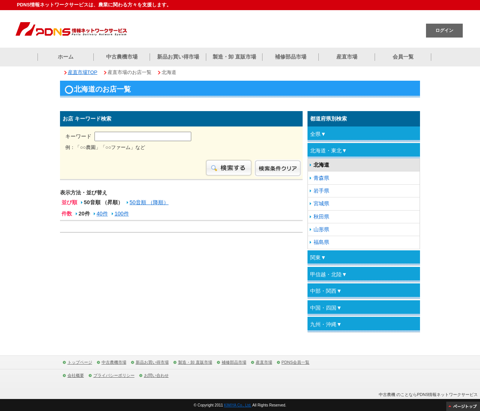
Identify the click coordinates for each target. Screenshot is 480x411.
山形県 (321, 229)
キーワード (128, 136)
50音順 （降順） (149, 203)
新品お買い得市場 (178, 57)
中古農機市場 (122, 57)
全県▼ (318, 134)
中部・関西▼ (326, 291)
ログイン (444, 30)
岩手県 (321, 191)
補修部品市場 (290, 57)
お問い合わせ (156, 375)
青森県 (321, 178)
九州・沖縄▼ (326, 324)
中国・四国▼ (326, 308)
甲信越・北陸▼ (328, 274)
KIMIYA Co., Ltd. (237, 405)
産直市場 (346, 57)
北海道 (321, 165)
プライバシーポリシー (114, 375)
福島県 (321, 242)
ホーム (66, 57)
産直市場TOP (83, 72)
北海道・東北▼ (328, 151)
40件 (102, 214)
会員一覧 (403, 57)
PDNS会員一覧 (296, 362)
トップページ (80, 362)
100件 (122, 214)
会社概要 (76, 375)
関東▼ (318, 257)
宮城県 (321, 203)
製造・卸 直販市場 (234, 57)
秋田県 (321, 217)
